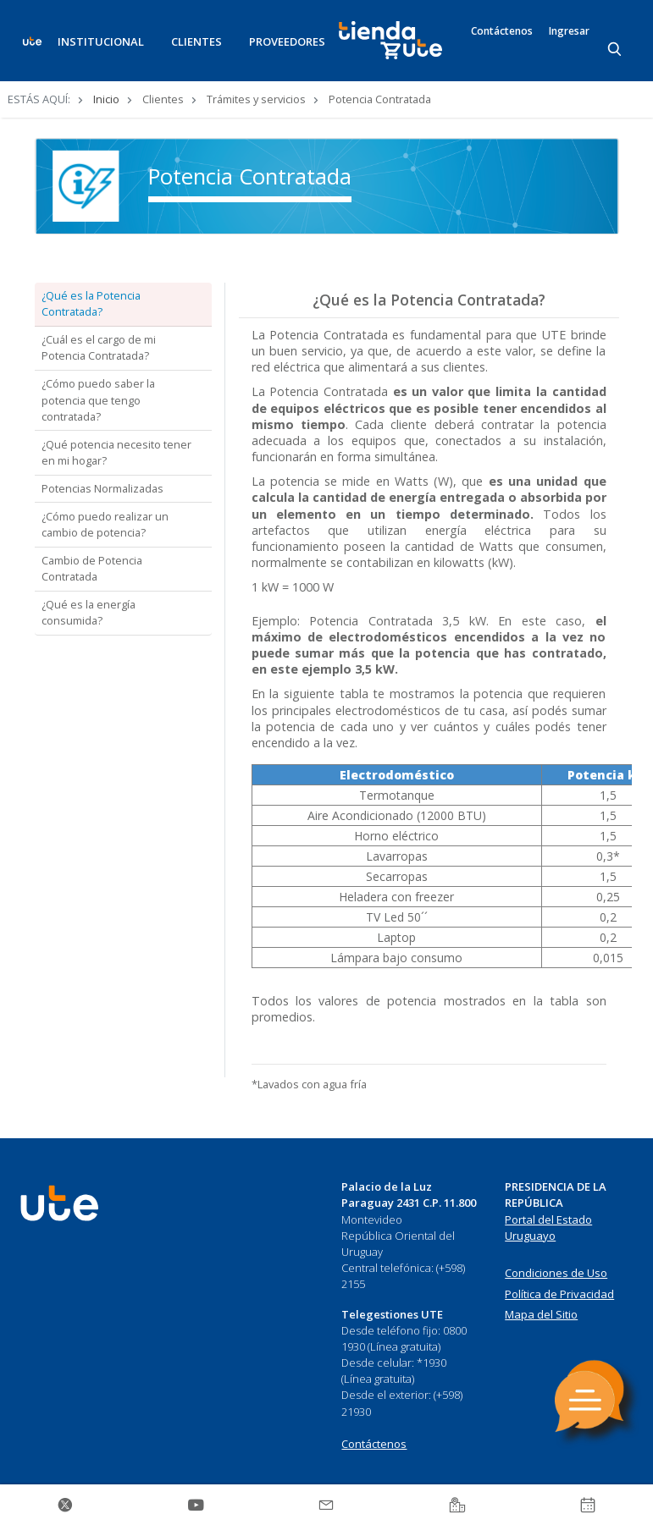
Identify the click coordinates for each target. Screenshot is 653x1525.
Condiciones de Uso (556, 1272)
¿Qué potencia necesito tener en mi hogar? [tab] (116, 452)
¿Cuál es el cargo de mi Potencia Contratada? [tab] (99, 347)
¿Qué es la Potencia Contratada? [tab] (91, 303)
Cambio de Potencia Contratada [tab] (92, 568)
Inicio (106, 99)
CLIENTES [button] (196, 41)
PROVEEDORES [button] (287, 41)
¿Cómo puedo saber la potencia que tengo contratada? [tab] (98, 399)
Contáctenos (502, 31)
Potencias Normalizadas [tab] (102, 488)
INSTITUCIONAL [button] (101, 41)
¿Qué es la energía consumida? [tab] (89, 612)
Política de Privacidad (559, 1294)
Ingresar (569, 31)
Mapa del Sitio (541, 1314)
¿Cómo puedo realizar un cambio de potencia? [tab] (105, 524)
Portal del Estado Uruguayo (548, 1228)
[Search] (615, 50)
